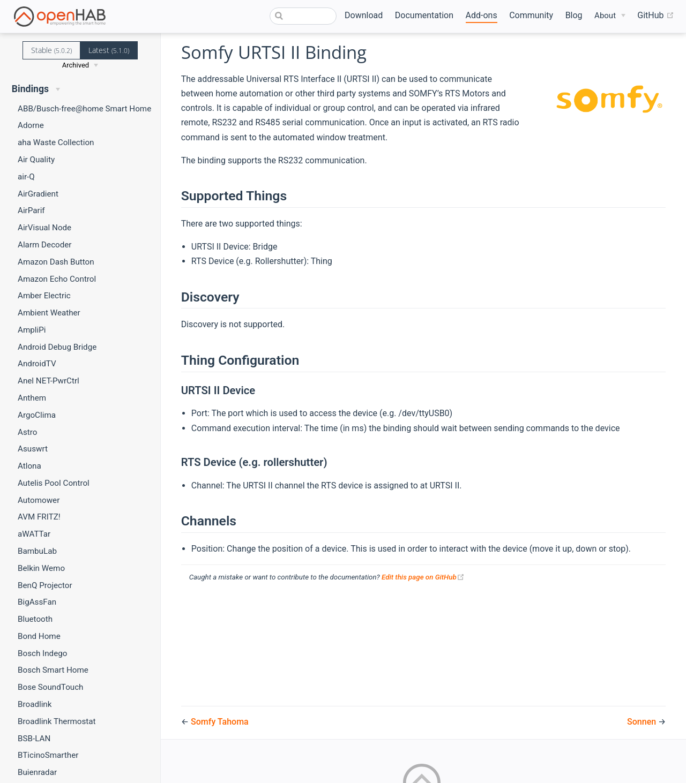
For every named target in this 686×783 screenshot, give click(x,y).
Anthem (32, 398)
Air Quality (36, 159)
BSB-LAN (34, 738)
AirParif (31, 210)
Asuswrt (33, 449)
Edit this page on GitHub (423, 577)
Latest (108, 50)
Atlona (29, 466)
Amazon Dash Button (56, 262)
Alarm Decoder (45, 245)
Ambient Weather (49, 313)
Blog (574, 15)
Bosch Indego (42, 653)
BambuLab (37, 551)
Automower (38, 500)
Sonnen (642, 722)
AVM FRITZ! (39, 517)
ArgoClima (37, 415)
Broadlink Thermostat (57, 721)
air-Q (26, 177)
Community (531, 15)
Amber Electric (44, 295)
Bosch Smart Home (53, 670)
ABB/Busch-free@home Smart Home (84, 109)
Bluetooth (35, 619)
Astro (27, 432)
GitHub (655, 15)
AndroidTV (37, 363)
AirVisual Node (44, 227)
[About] (609, 15)
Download (364, 15)
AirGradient (38, 194)
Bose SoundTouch (50, 687)
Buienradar (37, 772)
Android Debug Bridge (57, 347)
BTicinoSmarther (48, 755)
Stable (51, 50)
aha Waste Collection (56, 142)
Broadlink (34, 704)
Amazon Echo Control (57, 279)
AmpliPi (32, 330)
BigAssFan (37, 602)
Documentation (424, 15)
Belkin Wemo (41, 568)
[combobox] (303, 16)
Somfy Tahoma (220, 722)
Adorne (31, 125)
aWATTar (34, 534)
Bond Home (39, 636)
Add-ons (481, 15)
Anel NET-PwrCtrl (48, 381)
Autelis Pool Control (54, 483)
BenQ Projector (45, 585)
